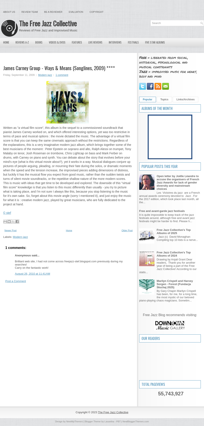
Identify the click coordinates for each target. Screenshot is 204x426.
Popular (147, 99)
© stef (7, 212)
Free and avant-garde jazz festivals (162, 211)
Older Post (127, 230)
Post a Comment (15, 281)
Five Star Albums (155, 42)
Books (38, 42)
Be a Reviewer (53, 12)
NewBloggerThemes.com (136, 421)
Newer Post (10, 230)
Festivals (133, 42)
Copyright (96, 12)
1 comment (62, 75)
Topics (164, 99)
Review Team (29, 12)
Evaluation (76, 12)
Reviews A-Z (22, 42)
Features (77, 42)
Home (6, 42)
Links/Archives (185, 99)
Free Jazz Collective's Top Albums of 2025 (174, 231)
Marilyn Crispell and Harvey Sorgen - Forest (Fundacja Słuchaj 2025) (175, 284)
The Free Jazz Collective (48, 23)
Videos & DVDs (57, 42)
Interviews (115, 42)
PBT (118, 421)
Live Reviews (95, 42)
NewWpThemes (74, 421)
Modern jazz (45, 75)
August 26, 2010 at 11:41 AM (32, 273)
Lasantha (109, 421)
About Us (9, 12)
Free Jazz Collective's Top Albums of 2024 (174, 254)
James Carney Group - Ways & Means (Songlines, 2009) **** (59, 68)
